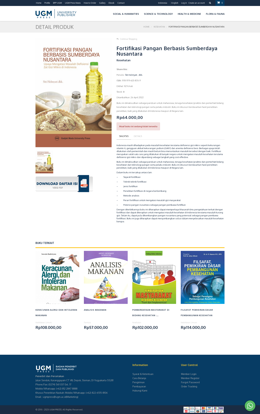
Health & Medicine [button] (189, 13)
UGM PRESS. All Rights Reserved (66, 409)
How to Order (90, 3)
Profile (47, 3)
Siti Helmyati (131, 75)
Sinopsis (124, 136)
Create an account (196, 3)
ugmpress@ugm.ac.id (54, 396)
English (174, 3)
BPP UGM (57, 3)
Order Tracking (189, 386)
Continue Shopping (127, 39)
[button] (107, 13)
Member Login (188, 374)
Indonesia (162, 3)
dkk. (141, 75)
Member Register (190, 378)
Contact (121, 3)
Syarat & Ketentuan (142, 374)
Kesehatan (159, 27)
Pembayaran (139, 386)
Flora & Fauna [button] (215, 13)
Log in (184, 3)
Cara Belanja (139, 378)
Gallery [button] (102, 3)
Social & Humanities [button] (126, 13)
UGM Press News (73, 3)
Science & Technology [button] (158, 13)
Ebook (111, 3)
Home (38, 3)
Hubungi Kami (139, 390)
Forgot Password (190, 382)
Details (138, 136)
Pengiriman (138, 382)
